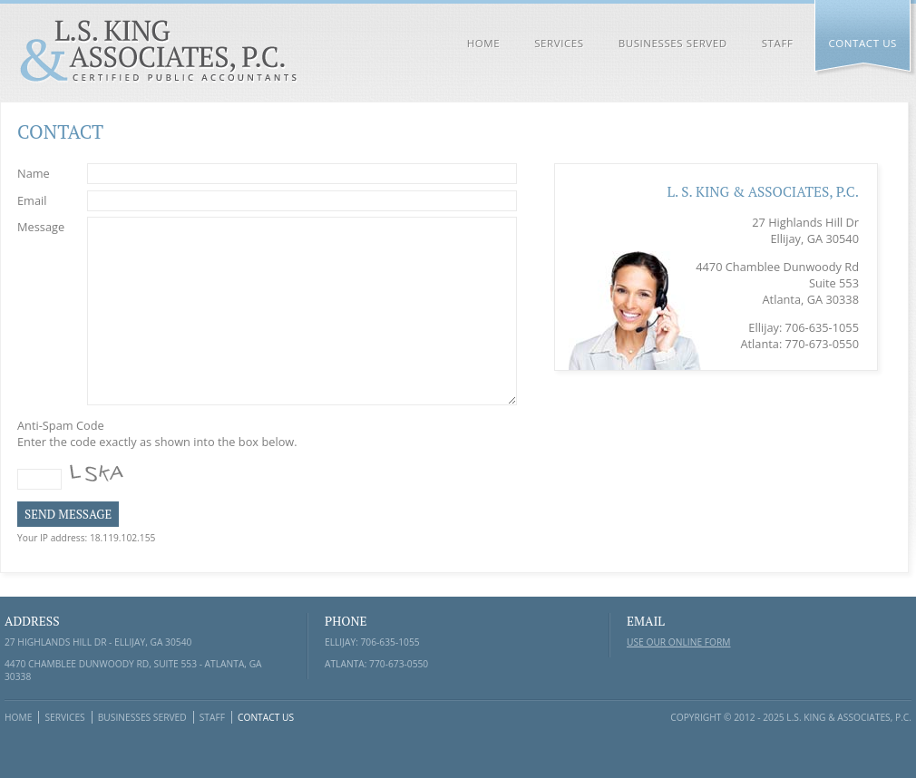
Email (38, 199)
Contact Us (862, 43)
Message (45, 226)
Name (37, 172)
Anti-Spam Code (64, 425)
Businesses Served (673, 43)
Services (558, 43)
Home (484, 43)
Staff (778, 43)
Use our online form (679, 642)
